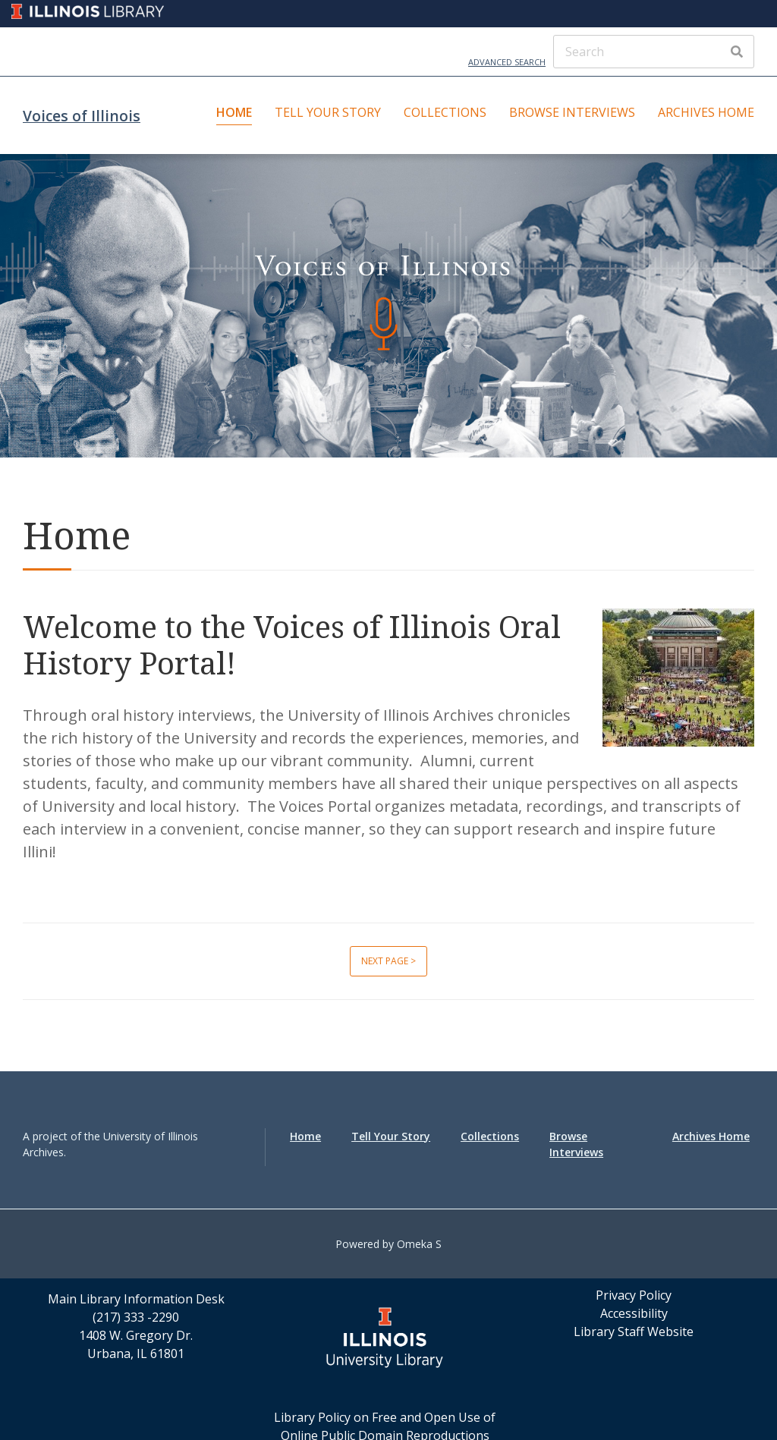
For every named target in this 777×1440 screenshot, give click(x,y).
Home (234, 112)
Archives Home (706, 112)
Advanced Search (507, 62)
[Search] (653, 51)
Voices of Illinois (81, 115)
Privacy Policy (634, 1295)
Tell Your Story (328, 112)
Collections (445, 112)
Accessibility (634, 1313)
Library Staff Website (634, 1331)
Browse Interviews (572, 112)
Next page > (388, 960)
